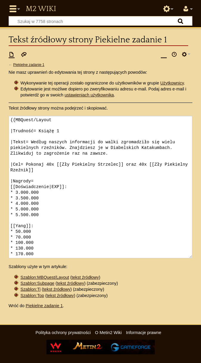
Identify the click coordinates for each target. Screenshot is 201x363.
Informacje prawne (143, 332)
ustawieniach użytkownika (89, 95)
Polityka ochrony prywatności (63, 332)
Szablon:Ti (30, 289)
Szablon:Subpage (37, 283)
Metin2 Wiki (41, 9)
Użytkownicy (172, 83)
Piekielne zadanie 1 (28, 65)
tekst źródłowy (85, 277)
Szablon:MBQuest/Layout (45, 277)
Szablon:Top (32, 295)
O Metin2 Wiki (108, 332)
